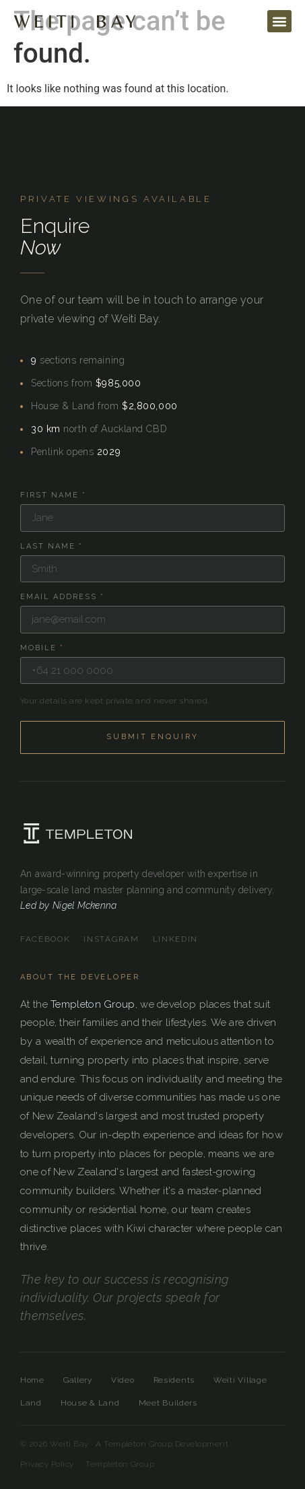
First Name (53, 495)
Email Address (62, 596)
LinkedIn (175, 939)
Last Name (51, 546)
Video (123, 1380)
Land (31, 1403)
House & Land (90, 1403)
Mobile (42, 648)
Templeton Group (92, 1004)
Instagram (111, 939)
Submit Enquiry (152, 736)
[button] (279, 21)
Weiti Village (240, 1380)
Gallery (77, 1380)
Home (32, 1380)
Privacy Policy (47, 1464)
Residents (174, 1380)
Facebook (45, 939)
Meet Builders (168, 1403)
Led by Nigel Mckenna (68, 905)
